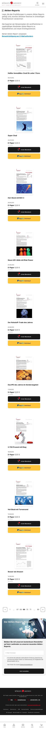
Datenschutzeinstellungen (36, 709)
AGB (19, 709)
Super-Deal (12, 135)
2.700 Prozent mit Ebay (17, 447)
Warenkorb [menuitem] (41, 725)
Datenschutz (13, 709)
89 (38, 609)
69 (24, 609)
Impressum (5, 709)
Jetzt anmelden (24, 671)
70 (27, 609)
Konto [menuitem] (13, 725)
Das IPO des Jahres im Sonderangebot (23, 385)
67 (18, 609)
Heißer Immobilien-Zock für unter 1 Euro (24, 73)
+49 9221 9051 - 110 (35, 699)
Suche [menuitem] (32, 725)
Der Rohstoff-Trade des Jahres (20, 322)
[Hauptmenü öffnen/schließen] (43, 3)
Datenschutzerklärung (26, 664)
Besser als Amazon (15, 572)
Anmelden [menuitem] (37, 4)
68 (21, 609)
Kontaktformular (22, 699)
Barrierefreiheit (25, 709)
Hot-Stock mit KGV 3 (16, 198)
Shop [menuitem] (4, 725)
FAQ (12, 699)
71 (30, 609)
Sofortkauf (24, 94)
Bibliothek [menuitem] (23, 725)
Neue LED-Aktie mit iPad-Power (20, 260)
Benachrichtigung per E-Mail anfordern (17, 36)
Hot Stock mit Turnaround (18, 509)
